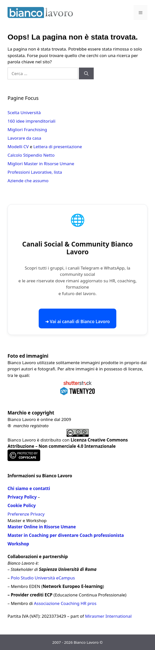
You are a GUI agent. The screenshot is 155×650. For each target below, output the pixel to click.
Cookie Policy (22, 505)
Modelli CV (18, 146)
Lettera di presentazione (57, 146)
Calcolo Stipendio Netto (31, 155)
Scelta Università (24, 112)
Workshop (18, 544)
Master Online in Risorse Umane (42, 527)
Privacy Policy (22, 497)
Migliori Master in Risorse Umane (41, 163)
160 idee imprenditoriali (32, 121)
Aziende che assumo (28, 180)
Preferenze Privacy (26, 514)
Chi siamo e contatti (29, 488)
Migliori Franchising (27, 129)
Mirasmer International (108, 616)
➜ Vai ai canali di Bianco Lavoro (77, 321)
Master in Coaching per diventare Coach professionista (66, 535)
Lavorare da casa (24, 138)
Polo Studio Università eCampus (43, 578)
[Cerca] (86, 74)
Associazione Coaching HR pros (65, 603)
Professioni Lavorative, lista (35, 172)
